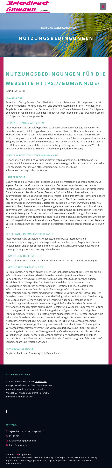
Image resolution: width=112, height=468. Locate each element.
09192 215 (14, 436)
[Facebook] (7, 411)
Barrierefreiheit (13, 463)
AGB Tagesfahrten (64, 457)
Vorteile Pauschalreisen (79, 460)
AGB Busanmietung (43, 457)
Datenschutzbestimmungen (81, 260)
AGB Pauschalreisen (22, 457)
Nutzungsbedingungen (54, 460)
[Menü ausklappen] (103, 6)
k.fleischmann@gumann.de (22, 440)
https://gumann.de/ (18, 445)
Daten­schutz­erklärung (86, 457)
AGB (8, 457)
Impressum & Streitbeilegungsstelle (23, 460)
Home (44, 27)
